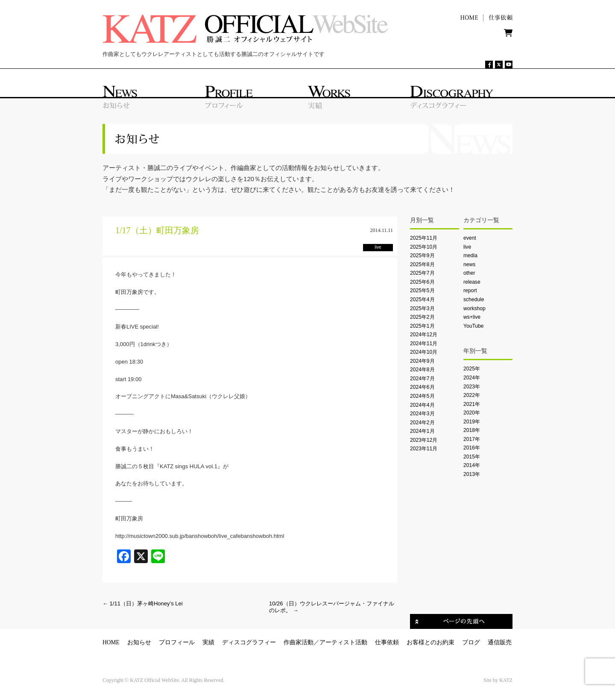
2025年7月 (422, 273)
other (469, 273)
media (470, 255)
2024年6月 (422, 387)
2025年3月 (422, 308)
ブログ (471, 642)
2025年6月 (422, 282)
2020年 (471, 413)
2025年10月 (423, 247)
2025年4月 (422, 299)
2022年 (471, 395)
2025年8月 (422, 264)
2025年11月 (423, 238)
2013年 (471, 474)
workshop (474, 308)
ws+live (471, 317)
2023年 (471, 387)
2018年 (471, 430)
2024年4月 (422, 405)
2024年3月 (422, 414)
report (470, 291)
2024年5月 (422, 396)
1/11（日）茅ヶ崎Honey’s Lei (142, 603)
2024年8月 (422, 370)
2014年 (471, 465)
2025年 (471, 369)
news (469, 264)
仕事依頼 (387, 642)
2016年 (471, 448)
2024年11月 (423, 343)
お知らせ (139, 642)
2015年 (471, 457)
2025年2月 (422, 317)
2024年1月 (422, 431)
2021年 (471, 404)
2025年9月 (422, 255)
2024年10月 (423, 352)
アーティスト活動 (343, 642)
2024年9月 (422, 361)
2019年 (471, 422)
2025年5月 (422, 291)
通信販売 (500, 642)
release (471, 282)
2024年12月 (423, 335)
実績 (208, 642)
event (469, 238)
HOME (111, 642)
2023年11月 (423, 449)
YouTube (473, 326)
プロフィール (177, 642)
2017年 (471, 439)
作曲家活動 (298, 642)
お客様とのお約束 (430, 642)
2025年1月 (422, 326)
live (467, 247)
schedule (473, 299)
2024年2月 (422, 423)
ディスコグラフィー (249, 642)
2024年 (471, 378)
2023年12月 (423, 440)
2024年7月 (422, 379)
